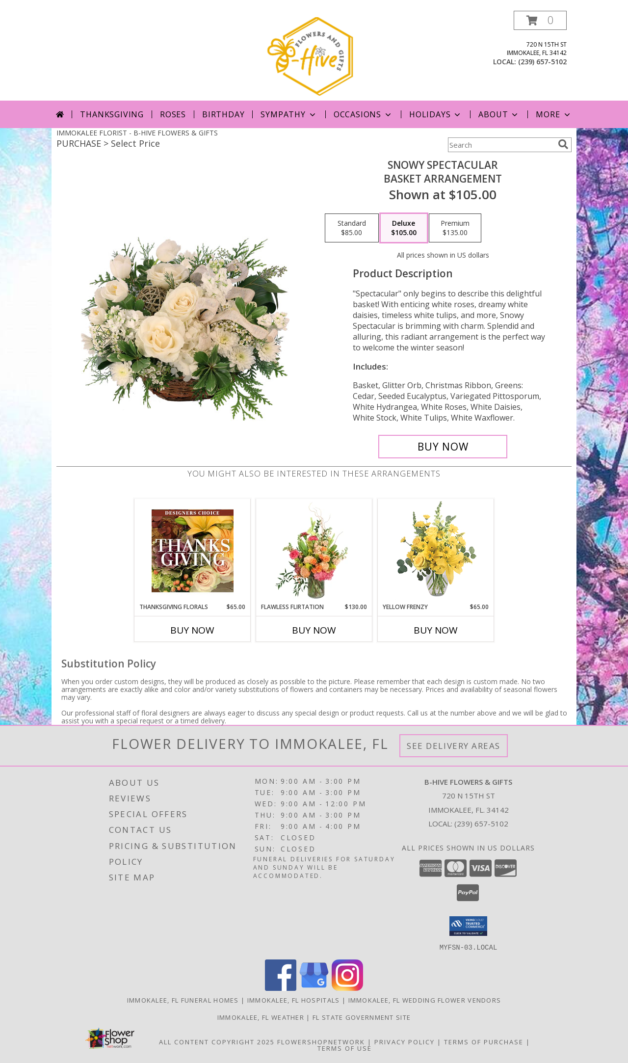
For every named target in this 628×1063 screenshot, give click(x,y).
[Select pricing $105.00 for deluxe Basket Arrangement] (404, 228)
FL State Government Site (362, 1016)
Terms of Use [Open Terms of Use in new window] (344, 1047)
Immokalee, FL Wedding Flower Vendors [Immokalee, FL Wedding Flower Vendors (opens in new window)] (424, 999)
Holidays (435, 114)
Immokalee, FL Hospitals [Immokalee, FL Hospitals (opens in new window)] (293, 999)
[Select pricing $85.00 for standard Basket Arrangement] (351, 228)
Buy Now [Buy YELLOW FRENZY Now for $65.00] (436, 630)
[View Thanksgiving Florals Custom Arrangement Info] (193, 550)
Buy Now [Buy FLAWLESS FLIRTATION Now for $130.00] (314, 630)
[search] (563, 144)
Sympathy (289, 114)
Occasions (363, 114)
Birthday (223, 114)
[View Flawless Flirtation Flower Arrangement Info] (314, 550)
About (499, 114)
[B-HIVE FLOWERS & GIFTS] (315, 55)
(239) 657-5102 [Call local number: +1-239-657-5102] (542, 61)
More (554, 114)
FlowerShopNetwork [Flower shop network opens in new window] (321, 1041)
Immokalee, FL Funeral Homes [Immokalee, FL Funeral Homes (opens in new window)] (183, 999)
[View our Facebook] (280, 987)
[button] (540, 20)
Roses (173, 114)
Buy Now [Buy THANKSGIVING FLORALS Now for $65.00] (192, 630)
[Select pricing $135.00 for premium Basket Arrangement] (455, 228)
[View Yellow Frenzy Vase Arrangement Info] (436, 551)
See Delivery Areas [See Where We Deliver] (453, 745)
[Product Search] (500, 145)
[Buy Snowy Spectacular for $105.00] (442, 446)
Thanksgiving (112, 114)
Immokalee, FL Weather (260, 1016)
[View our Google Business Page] (314, 987)
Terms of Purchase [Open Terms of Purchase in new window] (483, 1041)
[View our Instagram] (347, 987)
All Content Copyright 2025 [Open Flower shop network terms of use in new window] (217, 1041)
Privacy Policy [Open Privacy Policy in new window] (404, 1041)
